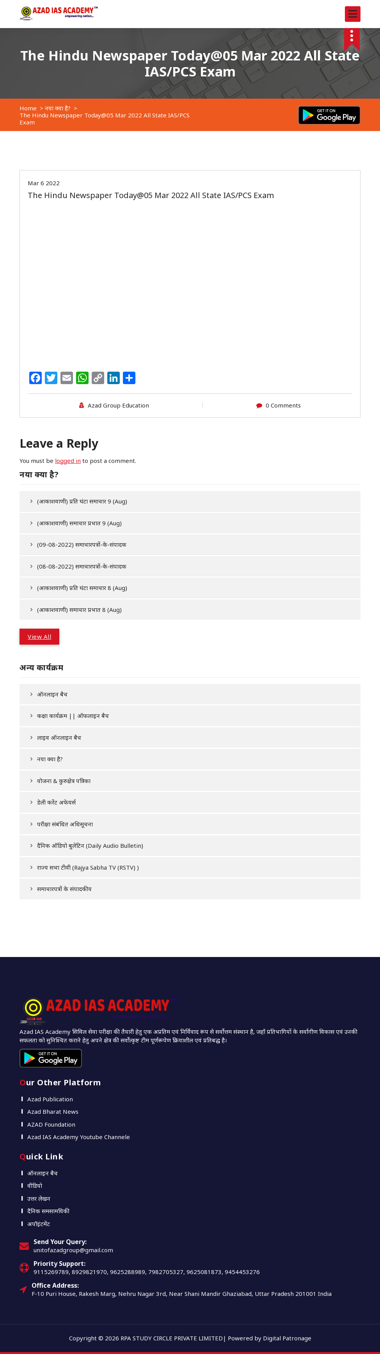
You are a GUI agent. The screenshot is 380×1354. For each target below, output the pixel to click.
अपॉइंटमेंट (38, 1224)
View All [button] (39, 636)
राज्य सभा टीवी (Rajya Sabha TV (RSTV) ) (88, 867)
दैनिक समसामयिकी (48, 1211)
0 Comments (283, 405)
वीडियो (34, 1185)
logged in (68, 460)
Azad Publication (50, 1099)
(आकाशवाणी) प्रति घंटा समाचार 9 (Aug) (82, 501)
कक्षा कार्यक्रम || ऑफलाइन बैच (73, 716)
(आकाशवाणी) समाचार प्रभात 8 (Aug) (79, 609)
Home (28, 108)
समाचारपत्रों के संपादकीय (64, 889)
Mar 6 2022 (44, 183)
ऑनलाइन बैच (52, 694)
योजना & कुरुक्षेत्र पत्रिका (64, 781)
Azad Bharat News (52, 1111)
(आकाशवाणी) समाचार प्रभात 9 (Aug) (79, 523)
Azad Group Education (118, 405)
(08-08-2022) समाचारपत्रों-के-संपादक (81, 566)
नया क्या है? (58, 108)
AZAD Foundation (51, 1124)
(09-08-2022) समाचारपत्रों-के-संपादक (81, 544)
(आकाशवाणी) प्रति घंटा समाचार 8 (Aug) (82, 588)
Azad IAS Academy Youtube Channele (78, 1137)
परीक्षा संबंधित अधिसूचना (65, 824)
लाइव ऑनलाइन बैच (59, 737)
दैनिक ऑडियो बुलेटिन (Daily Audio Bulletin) (90, 845)
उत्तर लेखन (38, 1198)
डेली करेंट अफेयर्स (56, 802)
